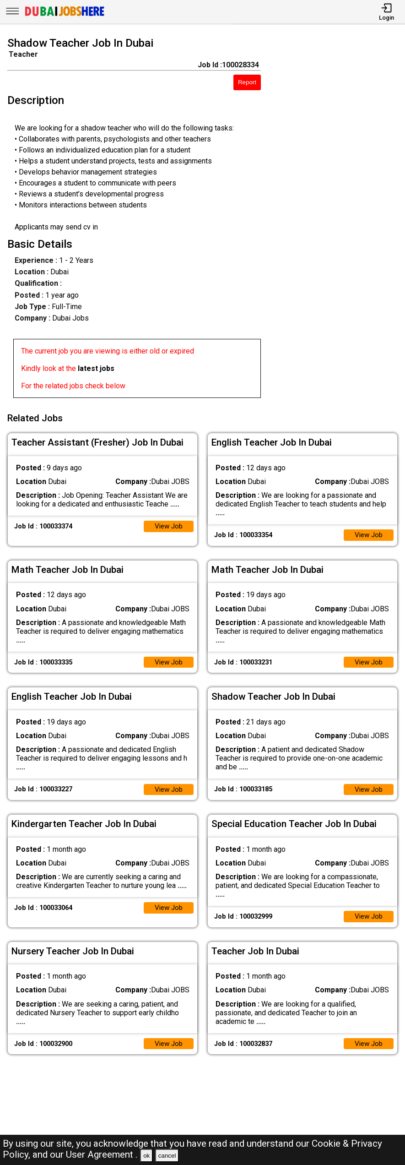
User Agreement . (102, 1154)
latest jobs (96, 368)
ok (146, 1155)
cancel (167, 1155)
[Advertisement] (338, 219)
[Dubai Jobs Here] (64, 15)
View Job (167, 524)
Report (247, 82)
